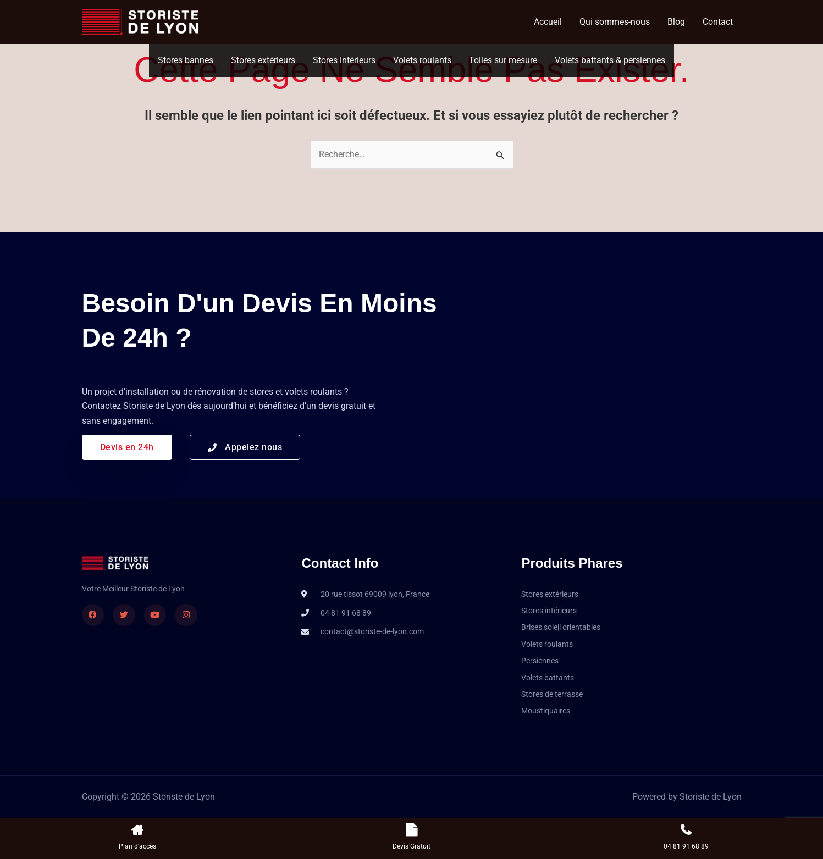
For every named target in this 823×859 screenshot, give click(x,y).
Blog (676, 21)
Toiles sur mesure (503, 60)
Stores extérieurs (263, 60)
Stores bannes (185, 60)
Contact (718, 21)
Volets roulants (422, 60)
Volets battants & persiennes (610, 60)
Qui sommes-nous (614, 21)
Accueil (548, 21)
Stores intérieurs (344, 60)
